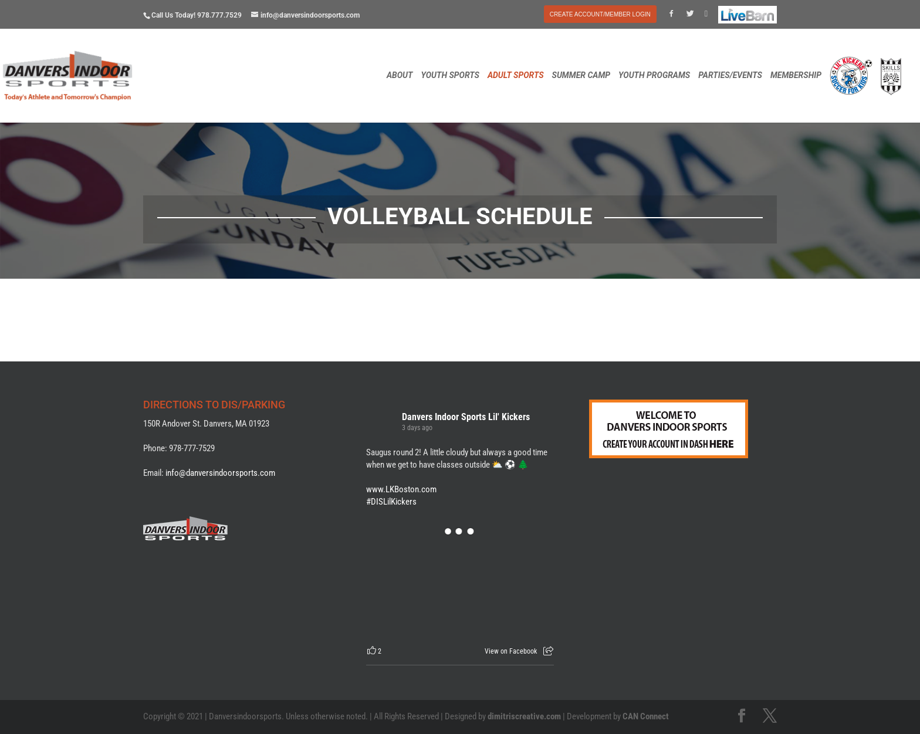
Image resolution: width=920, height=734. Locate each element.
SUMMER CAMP (581, 75)
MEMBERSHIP (795, 75)
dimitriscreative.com (524, 716)
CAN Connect (646, 716)
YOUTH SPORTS (450, 75)
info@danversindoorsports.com (220, 473)
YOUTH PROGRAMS (654, 75)
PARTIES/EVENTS (730, 75)
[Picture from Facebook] (413, 584)
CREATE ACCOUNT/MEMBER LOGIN (600, 14)
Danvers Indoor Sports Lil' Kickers (466, 416)
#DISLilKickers (391, 501)
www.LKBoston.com (401, 489)
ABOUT (400, 75)
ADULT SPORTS (516, 75)
